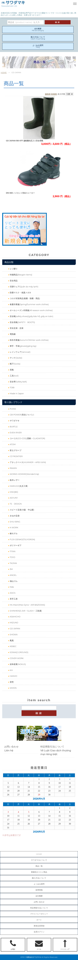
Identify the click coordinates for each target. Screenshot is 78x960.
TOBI (11, 387)
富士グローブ (15, 450)
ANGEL (12, 575)
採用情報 (39, 890)
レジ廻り (13, 268)
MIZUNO (13, 622)
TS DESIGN (15, 504)
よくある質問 (39, 884)
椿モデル (13, 533)
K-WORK (13, 527)
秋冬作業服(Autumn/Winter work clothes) (28, 340)
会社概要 (39, 896)
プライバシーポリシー (39, 914)
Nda (11, 587)
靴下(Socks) (14, 364)
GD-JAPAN (14, 628)
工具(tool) (13, 375)
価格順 (48, 94)
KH (11, 670)
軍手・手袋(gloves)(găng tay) (22, 346)
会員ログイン (39, 932)
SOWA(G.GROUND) (18, 652)
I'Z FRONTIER (16, 456)
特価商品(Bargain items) (20, 274)
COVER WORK (16, 658)
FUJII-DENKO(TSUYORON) (22, 539)
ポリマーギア (15, 545)
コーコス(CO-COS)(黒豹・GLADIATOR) (27, 438)
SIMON (12, 688)
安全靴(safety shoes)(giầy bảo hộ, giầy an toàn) (31, 316)
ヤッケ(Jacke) (15, 358)
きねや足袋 (14, 515)
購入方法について (39, 878)
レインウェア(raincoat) (19, 352)
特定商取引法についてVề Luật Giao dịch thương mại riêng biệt (55, 750)
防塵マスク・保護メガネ (20, 292)
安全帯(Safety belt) (18, 381)
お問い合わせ (39, 902)
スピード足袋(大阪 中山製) (21, 510)
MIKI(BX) (13, 492)
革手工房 (13, 599)
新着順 (54, 94)
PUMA (12, 409)
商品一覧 (39, 866)
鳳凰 (11, 640)
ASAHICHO (14, 616)
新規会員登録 (39, 926)
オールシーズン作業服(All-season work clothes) (31, 310)
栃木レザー (14, 480)
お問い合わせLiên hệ (11, 748)
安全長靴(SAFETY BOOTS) (22, 322)
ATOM (12, 444)
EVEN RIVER (15, 432)
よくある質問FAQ (38, 46)
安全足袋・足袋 (16, 328)
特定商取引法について (39, 908)
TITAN (12, 551)
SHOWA (13, 634)
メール (39, 945)
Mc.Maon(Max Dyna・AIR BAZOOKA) (27, 605)
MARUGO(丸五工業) (18, 486)
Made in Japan (16, 393)
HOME (4, 72)
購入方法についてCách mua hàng (38, 38)
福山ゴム (13, 581)
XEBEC (12, 646)
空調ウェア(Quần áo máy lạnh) (23, 286)
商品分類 (8, 262)
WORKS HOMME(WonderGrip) (24, 474)
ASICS (12, 593)
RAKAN (13, 468)
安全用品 (13, 280)
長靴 (11, 370)
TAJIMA (13, 563)
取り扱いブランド (13, 402)
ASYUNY (13, 498)
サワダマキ (14, 420)
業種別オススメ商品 (39, 872)
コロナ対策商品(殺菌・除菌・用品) (24, 298)
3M (11, 569)
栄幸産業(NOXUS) (17, 664)
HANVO (13, 676)
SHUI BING (14, 521)
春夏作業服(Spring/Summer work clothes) (29, 304)
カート (39, 920)
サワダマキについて (39, 860)
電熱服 (12, 334)
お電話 (13, 945)
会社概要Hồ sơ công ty (38, 29)
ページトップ (65, 945)
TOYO (12, 557)
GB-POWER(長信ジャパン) (21, 414)
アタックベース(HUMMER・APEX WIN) (27, 462)
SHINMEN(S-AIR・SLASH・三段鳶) (25, 611)
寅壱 (11, 682)
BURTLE (13, 426)
